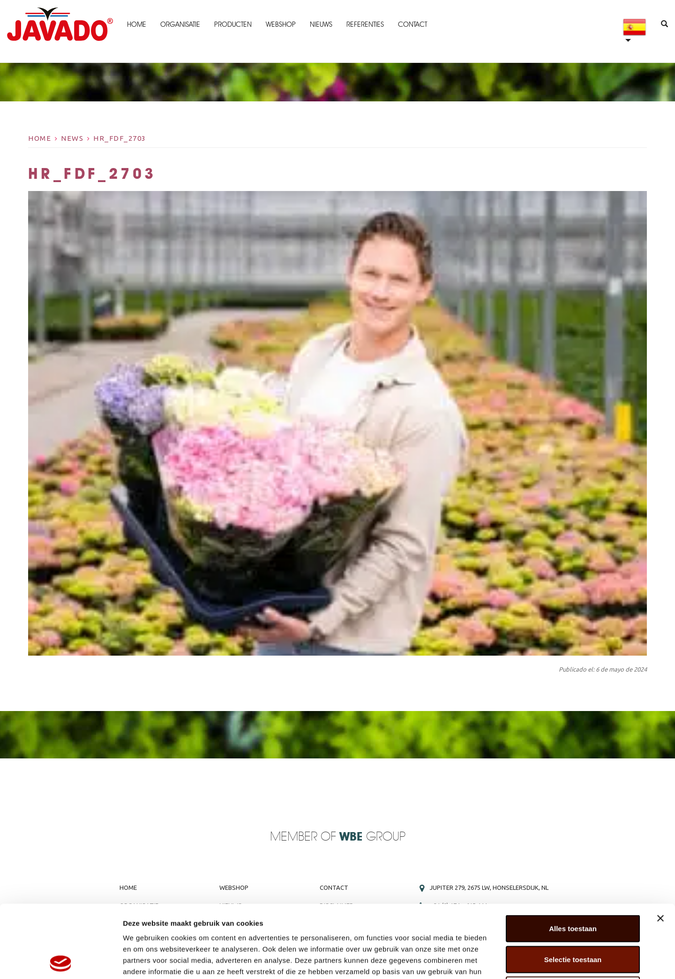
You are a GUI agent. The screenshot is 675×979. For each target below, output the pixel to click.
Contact (412, 24)
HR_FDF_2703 (119, 138)
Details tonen (506, 960)
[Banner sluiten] (660, 845)
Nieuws (321, 24)
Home (136, 24)
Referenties (365, 24)
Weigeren (572, 917)
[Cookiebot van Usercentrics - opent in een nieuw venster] (61, 961)
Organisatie (180, 24)
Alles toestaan (573, 856)
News (72, 138)
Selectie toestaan (573, 887)
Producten (233, 24)
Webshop (281, 24)
